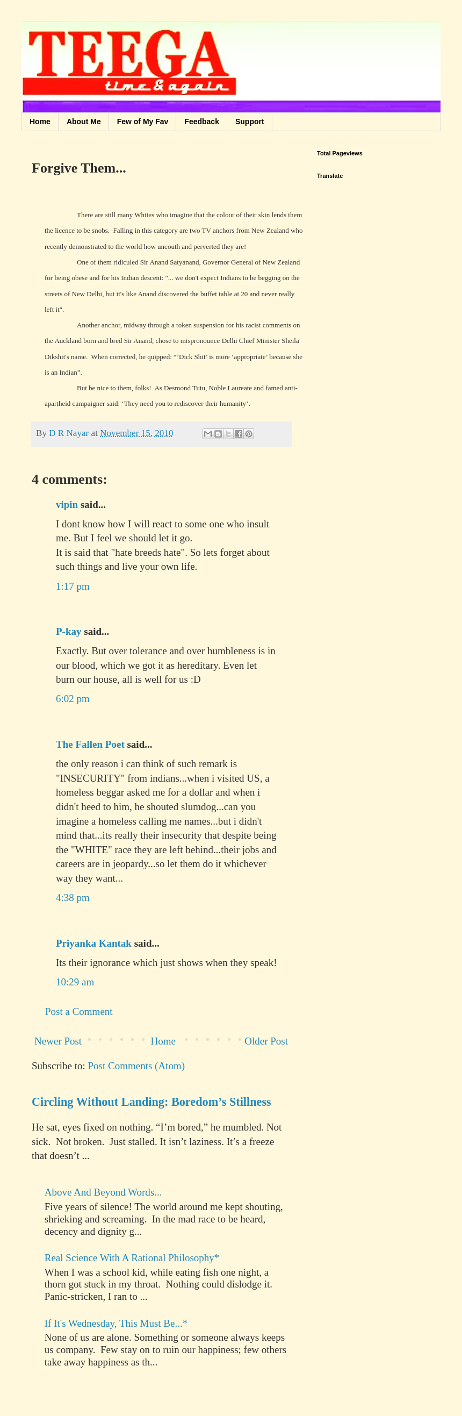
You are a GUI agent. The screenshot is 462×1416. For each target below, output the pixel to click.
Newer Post (58, 1041)
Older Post (266, 1041)
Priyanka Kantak (94, 943)
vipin (67, 504)
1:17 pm (73, 586)
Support (249, 121)
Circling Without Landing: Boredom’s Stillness (151, 1102)
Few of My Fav (143, 121)
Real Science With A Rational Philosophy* (132, 1257)
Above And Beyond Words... (103, 1192)
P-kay (69, 631)
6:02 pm (73, 698)
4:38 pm (73, 897)
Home (40, 121)
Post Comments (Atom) (136, 1065)
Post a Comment (79, 1011)
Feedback (201, 121)
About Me (84, 121)
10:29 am (75, 982)
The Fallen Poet (90, 744)
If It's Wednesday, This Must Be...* (116, 1323)
